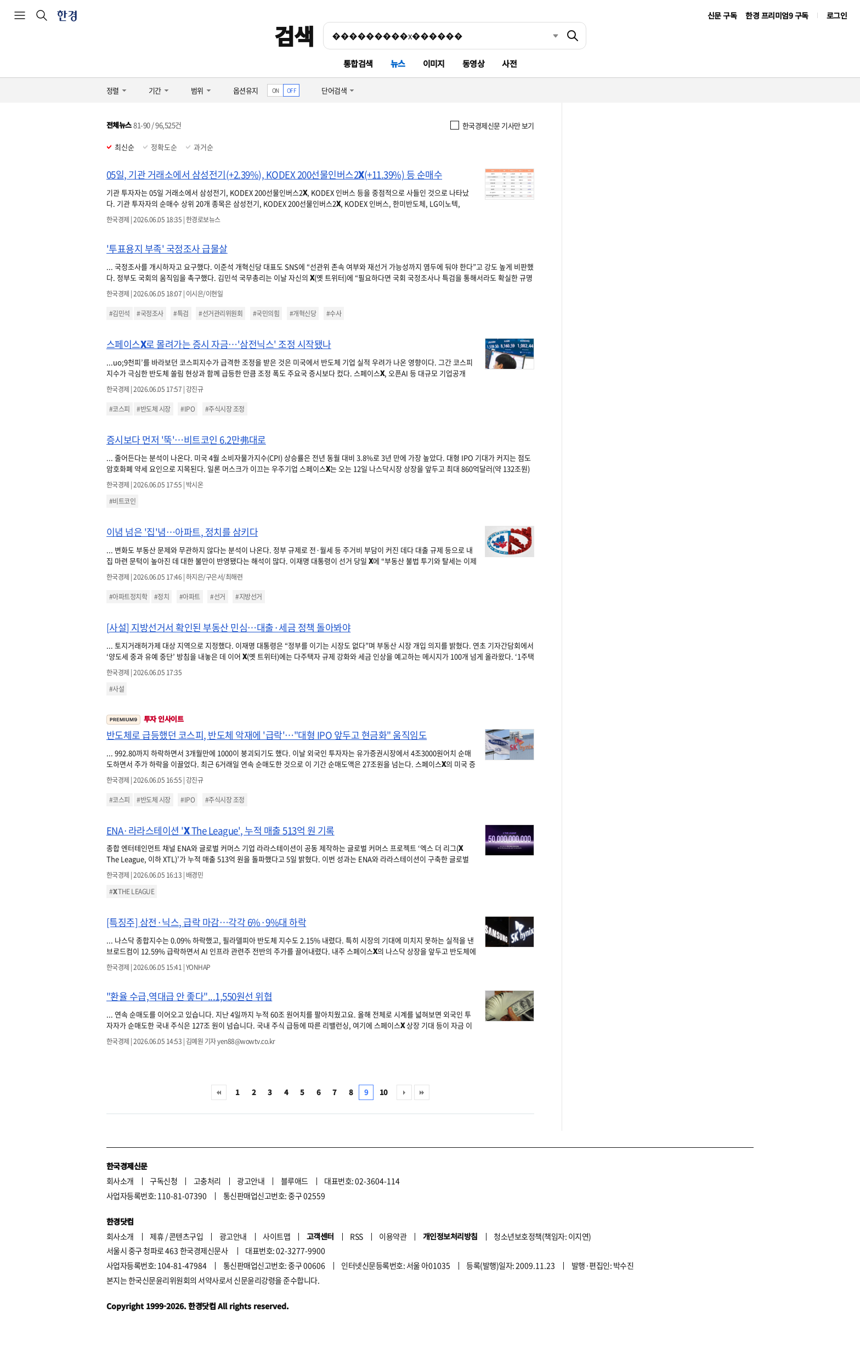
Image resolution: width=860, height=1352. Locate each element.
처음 (219, 1092)
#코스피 (119, 409)
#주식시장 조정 (225, 409)
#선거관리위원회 (220, 313)
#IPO (187, 409)
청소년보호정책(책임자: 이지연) (542, 1236)
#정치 (161, 597)
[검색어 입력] (441, 36)
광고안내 (250, 1180)
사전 (509, 63)
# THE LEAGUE (131, 891)
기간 (155, 90)
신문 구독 (722, 15)
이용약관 (392, 1236)
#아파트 (189, 597)
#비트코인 (122, 501)
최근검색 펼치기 (547, 36)
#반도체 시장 (153, 409)
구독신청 (163, 1180)
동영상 (473, 63)
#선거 (217, 597)
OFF (291, 90)
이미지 (434, 63)
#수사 (333, 313)
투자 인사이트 (144, 719)
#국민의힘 (266, 313)
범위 (197, 90)
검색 (294, 36)
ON (275, 90)
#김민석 (119, 313)
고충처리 (207, 1180)
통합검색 (358, 63)
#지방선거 (248, 597)
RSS (356, 1236)
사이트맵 (276, 1236)
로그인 (837, 15)
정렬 (112, 90)
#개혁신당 (303, 313)
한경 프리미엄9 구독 (776, 15)
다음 (404, 1092)
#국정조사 (150, 313)
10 (384, 1092)
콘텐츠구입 (186, 1236)
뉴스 (398, 63)
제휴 (156, 1236)
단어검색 (334, 90)
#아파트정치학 (128, 597)
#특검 (180, 313)
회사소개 (120, 1180)
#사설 (116, 689)
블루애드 (294, 1180)
